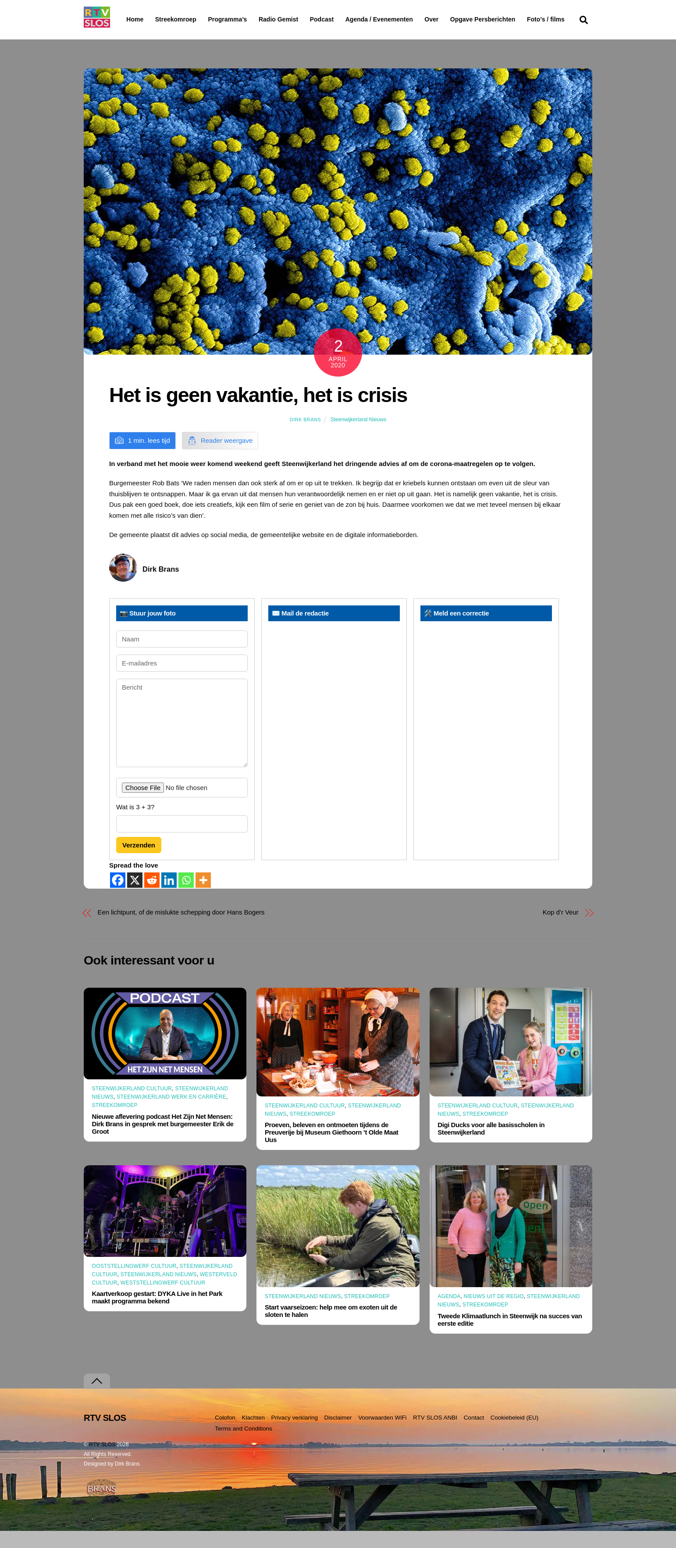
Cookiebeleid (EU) (515, 1434)
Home (127, 19)
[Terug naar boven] (97, 1398)
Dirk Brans (305, 436)
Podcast (344, 19)
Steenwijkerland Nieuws (358, 437)
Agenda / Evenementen (401, 19)
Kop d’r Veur (561, 928)
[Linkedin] (169, 896)
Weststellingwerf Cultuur (163, 1300)
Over (454, 19)
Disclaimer (338, 1434)
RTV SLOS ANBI (435, 1434)
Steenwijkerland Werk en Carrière (171, 1114)
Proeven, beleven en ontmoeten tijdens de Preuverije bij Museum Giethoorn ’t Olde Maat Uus (331, 1149)
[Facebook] (117, 896)
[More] (203, 896)
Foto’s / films (146, 37)
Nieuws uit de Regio (494, 1313)
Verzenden (138, 862)
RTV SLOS (102, 1462)
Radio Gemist (300, 19)
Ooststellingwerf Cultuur (134, 1283)
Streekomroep (177, 20)
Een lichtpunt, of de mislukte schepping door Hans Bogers (181, 928)
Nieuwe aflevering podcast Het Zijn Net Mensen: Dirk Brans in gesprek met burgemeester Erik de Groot (163, 1140)
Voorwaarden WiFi (382, 1434)
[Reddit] (152, 896)
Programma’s (244, 20)
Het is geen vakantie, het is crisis (258, 412)
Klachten (253, 1434)
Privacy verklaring (294, 1434)
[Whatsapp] (186, 896)
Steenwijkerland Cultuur (132, 1106)
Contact (474, 1434)
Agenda (449, 1313)
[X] (134, 896)
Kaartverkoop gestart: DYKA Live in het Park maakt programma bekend (157, 1314)
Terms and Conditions (243, 1445)
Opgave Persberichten (514, 20)
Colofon (225, 1434)
